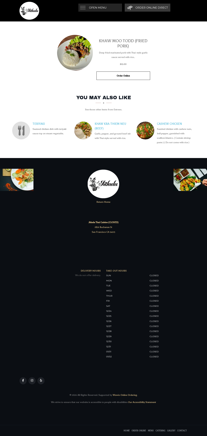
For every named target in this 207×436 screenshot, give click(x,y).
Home (127, 431)
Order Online (123, 75)
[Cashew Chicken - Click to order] (146, 130)
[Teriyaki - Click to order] (22, 130)
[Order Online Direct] (147, 8)
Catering (160, 431)
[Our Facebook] (23, 380)
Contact (182, 431)
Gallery (171, 431)
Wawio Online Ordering (125, 395)
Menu (151, 431)
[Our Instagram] (32, 380)
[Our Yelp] (41, 380)
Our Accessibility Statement (142, 402)
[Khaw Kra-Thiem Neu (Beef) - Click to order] (84, 130)
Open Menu (98, 7)
